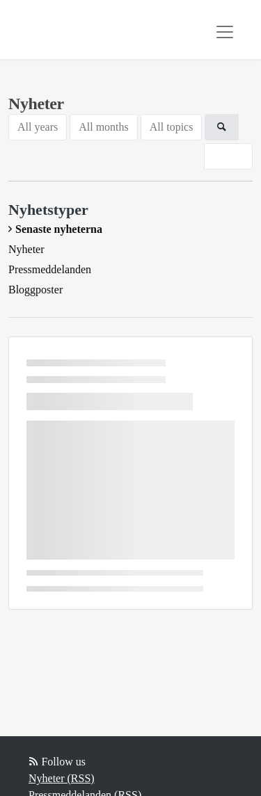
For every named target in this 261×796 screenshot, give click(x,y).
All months (104, 127)
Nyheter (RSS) (62, 778)
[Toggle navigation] (225, 32)
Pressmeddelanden (49, 269)
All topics (171, 127)
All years (37, 127)
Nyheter (26, 249)
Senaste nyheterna (58, 229)
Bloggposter (35, 289)
